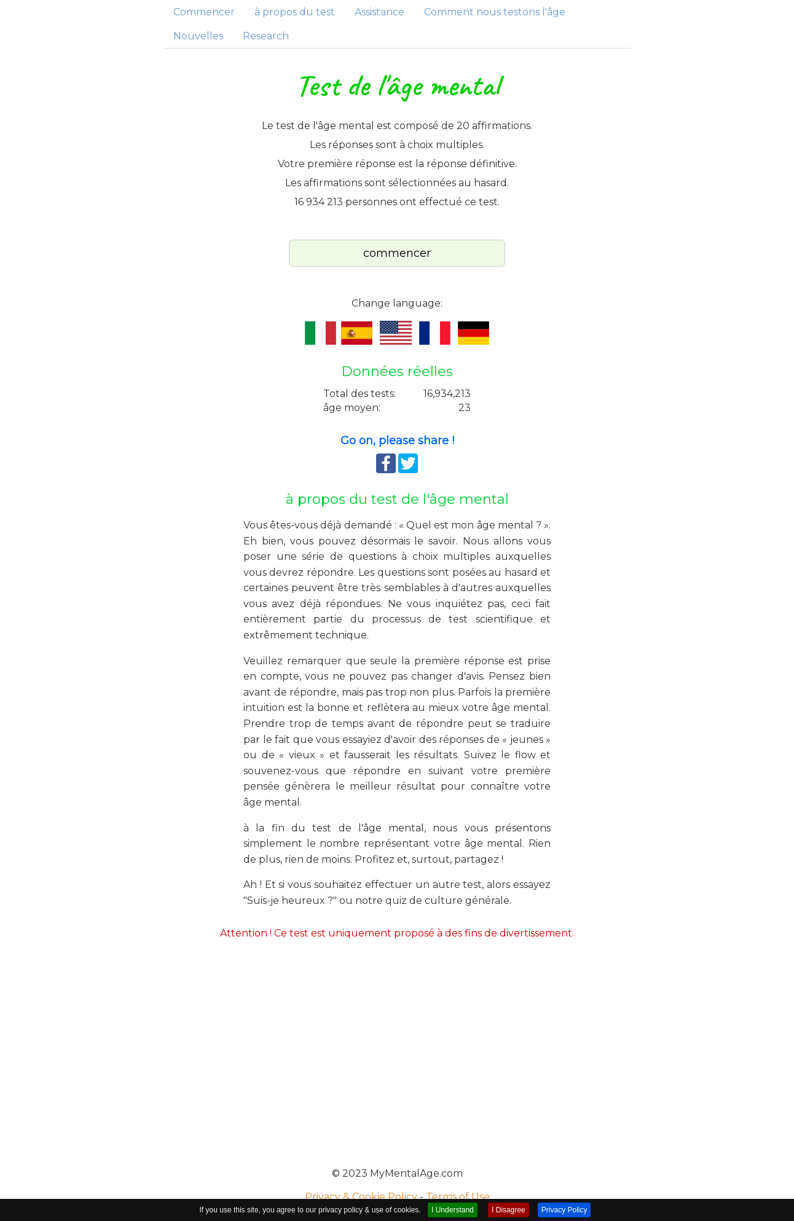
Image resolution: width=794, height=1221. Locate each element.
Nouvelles (198, 36)
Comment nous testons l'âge (494, 12)
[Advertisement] (397, 1051)
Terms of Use (458, 1197)
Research (266, 36)
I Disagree (508, 1210)
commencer (397, 253)
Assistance (379, 12)
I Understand (452, 1210)
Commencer (204, 12)
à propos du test (294, 12)
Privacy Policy (564, 1210)
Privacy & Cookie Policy (361, 1197)
